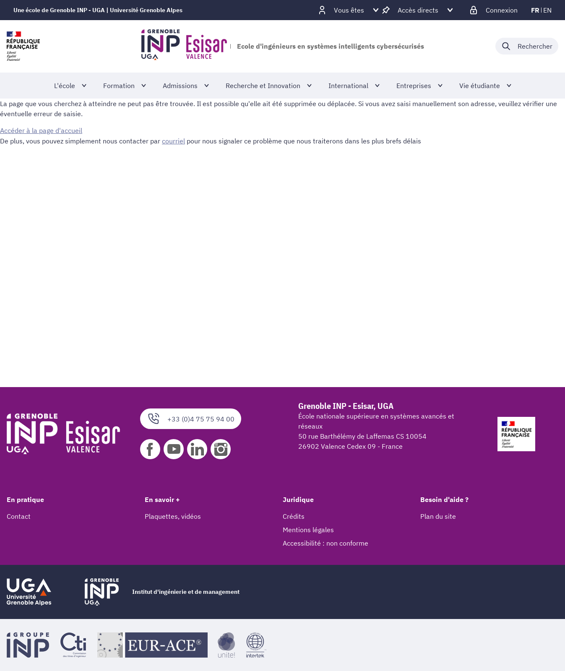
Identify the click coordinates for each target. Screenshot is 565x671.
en (547, 10)
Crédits (294, 516)
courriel (173, 140)
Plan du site (438, 516)
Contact (19, 516)
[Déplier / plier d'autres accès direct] (418, 10)
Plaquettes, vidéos (173, 516)
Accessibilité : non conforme (325, 543)
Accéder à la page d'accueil (41, 130)
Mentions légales (308, 529)
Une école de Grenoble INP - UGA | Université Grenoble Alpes (97, 10)
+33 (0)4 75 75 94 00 (190, 419)
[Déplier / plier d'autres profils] (349, 10)
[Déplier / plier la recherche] (526, 46)
